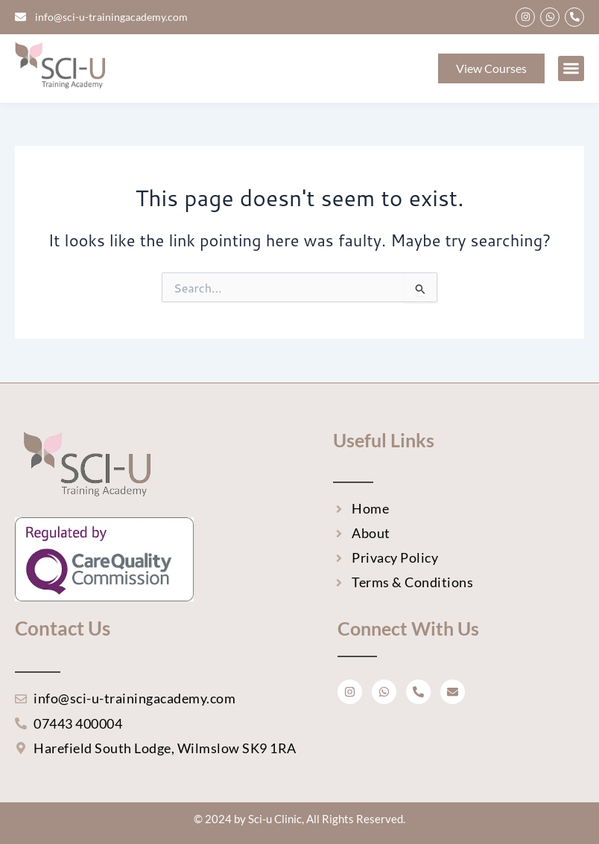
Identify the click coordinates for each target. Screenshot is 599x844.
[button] (571, 69)
